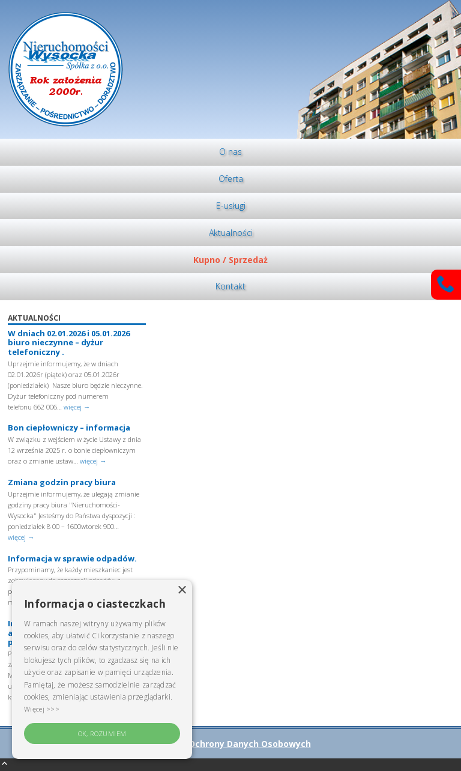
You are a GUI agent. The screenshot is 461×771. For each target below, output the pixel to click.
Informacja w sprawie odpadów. (72, 558)
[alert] (102, 669)
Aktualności (231, 232)
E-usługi (231, 205)
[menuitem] (230, 152)
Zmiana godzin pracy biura (62, 482)
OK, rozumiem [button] (102, 733)
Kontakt (230, 286)
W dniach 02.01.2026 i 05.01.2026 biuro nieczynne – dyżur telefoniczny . (69, 342)
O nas (230, 151)
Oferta (230, 178)
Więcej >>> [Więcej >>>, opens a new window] (41, 708)
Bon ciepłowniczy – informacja (69, 427)
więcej (77, 406)
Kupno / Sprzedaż (230, 259)
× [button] (181, 590)
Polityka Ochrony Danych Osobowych (231, 743)
